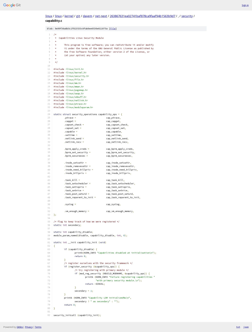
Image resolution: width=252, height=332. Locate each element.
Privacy (29, 327)
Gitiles (20, 327)
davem (87, 16)
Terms (38, 327)
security (187, 16)
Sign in (245, 5)
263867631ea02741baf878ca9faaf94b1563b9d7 (142, 16)
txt (238, 326)
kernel (68, 16)
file (112, 28)
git (78, 16)
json (246, 326)
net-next (101, 16)
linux (48, 16)
